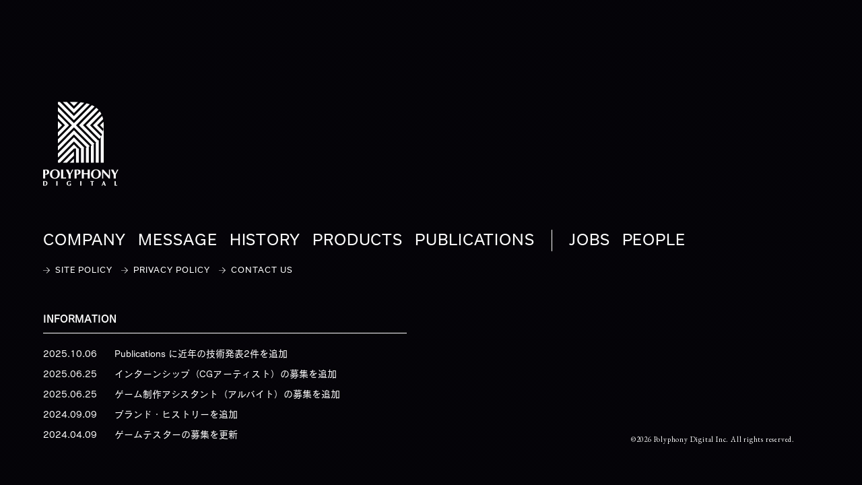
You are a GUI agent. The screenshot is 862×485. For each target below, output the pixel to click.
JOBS (589, 240)
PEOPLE (654, 240)
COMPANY (84, 240)
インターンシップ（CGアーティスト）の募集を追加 (225, 374)
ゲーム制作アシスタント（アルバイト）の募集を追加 (227, 394)
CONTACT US (262, 270)
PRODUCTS (357, 240)
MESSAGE (177, 240)
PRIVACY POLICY (171, 270)
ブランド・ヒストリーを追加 (176, 414)
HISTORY (265, 240)
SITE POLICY (83, 270)
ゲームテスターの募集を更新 (176, 434)
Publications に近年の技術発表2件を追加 (201, 353)
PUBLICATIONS (475, 240)
